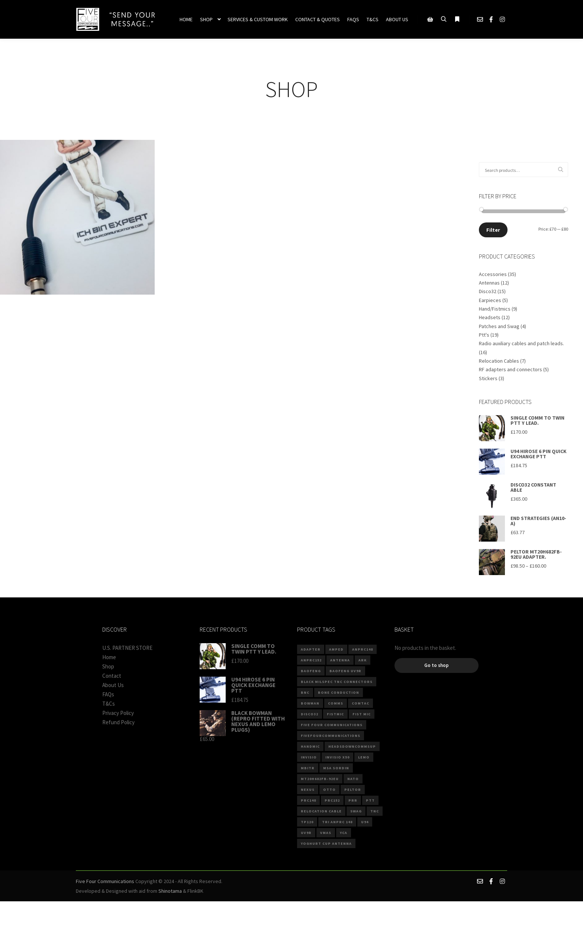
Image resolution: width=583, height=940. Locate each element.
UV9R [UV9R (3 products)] (306, 832)
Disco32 (487, 291)
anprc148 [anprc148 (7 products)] (362, 649)
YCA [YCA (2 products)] (343, 832)
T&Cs (108, 703)
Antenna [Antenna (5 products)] (340, 660)
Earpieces (490, 300)
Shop (108, 666)
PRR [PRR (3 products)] (352, 800)
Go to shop (436, 665)
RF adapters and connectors (510, 369)
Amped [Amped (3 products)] (336, 649)
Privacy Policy (118, 712)
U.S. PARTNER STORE (127, 647)
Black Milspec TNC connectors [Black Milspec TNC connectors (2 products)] (337, 681)
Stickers (488, 378)
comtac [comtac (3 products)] (360, 703)
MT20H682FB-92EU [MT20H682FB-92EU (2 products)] (320, 778)
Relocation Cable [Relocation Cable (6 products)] (321, 811)
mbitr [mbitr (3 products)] (308, 768)
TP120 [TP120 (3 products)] (307, 821)
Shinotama (170, 891)
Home (109, 657)
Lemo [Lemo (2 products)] (364, 757)
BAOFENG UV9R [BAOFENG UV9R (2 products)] (345, 670)
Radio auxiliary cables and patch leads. (521, 343)
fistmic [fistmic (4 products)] (335, 714)
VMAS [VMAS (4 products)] (325, 832)
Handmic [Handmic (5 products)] (310, 746)
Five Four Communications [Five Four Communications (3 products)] (332, 724)
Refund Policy (118, 722)
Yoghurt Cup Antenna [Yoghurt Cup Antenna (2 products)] (326, 843)
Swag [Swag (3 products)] (356, 811)
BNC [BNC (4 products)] (305, 692)
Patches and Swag (499, 326)
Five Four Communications (105, 881)
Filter (493, 230)
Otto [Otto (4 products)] (329, 789)
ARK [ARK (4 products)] (362, 660)
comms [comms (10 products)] (335, 703)
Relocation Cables (499, 360)
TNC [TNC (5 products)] (374, 811)
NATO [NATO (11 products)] (353, 778)
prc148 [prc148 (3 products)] (308, 800)
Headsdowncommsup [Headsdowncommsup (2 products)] (352, 746)
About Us (113, 685)
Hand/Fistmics (494, 308)
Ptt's (484, 334)
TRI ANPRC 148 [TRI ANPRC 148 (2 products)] (337, 821)
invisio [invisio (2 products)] (309, 757)
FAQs (108, 694)
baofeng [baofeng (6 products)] (311, 670)
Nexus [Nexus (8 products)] (308, 789)
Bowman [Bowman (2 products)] (310, 703)
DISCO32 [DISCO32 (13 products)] (309, 714)
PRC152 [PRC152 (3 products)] (332, 800)
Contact (111, 675)
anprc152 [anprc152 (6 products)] (311, 660)
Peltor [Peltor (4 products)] (352, 789)
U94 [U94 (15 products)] (364, 821)
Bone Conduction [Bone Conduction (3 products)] (338, 692)
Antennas (489, 282)
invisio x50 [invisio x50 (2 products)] (337, 757)
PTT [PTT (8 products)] (370, 800)
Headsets (489, 317)
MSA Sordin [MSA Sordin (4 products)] (336, 768)
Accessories (493, 274)
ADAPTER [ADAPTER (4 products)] (311, 649)
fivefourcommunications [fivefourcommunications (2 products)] (330, 735)
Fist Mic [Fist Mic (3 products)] (361, 714)
